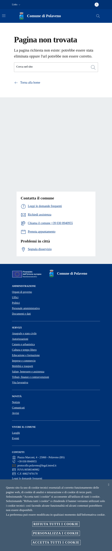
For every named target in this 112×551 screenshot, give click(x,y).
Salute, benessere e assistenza (28, 371)
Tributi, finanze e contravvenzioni (30, 377)
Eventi (15, 438)
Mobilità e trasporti (22, 366)
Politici (16, 302)
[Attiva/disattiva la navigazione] (4, 16)
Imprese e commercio (24, 360)
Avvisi (15, 413)
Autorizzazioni (20, 338)
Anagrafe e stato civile (24, 333)
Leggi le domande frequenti (27, 478)
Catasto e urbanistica (23, 344)
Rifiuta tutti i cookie (56, 524)
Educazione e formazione (26, 355)
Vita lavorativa (20, 382)
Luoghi (16, 432)
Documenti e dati (21, 313)
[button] (16, 4)
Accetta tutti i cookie (56, 542)
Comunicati (18, 407)
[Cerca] (98, 16)
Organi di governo (22, 291)
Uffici (15, 297)
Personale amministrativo (26, 308)
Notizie (16, 402)
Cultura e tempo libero (24, 349)
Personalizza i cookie (56, 533)
